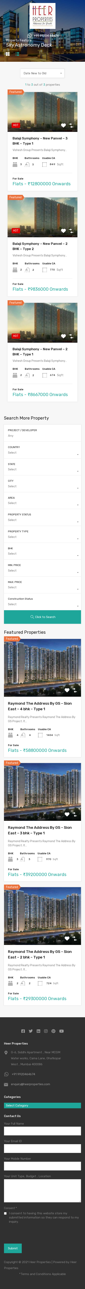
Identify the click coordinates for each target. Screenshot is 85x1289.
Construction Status (20, 598)
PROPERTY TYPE (18, 531)
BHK (10, 548)
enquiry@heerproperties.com (30, 1084)
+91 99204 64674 (46, 35)
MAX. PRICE (15, 582)
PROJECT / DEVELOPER (22, 430)
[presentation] (26, 1238)
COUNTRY (14, 447)
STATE (11, 464)
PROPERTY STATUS (19, 514)
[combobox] (42, 73)
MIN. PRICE (14, 565)
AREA (11, 497)
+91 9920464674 (23, 1074)
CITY (11, 480)
